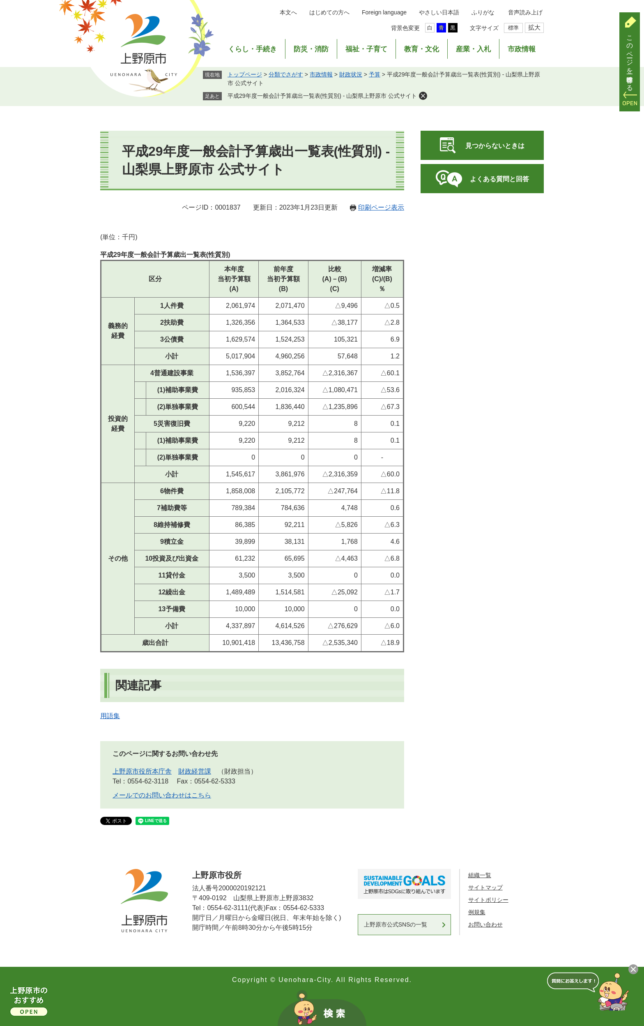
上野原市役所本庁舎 (142, 771)
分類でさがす (286, 74)
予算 (374, 74)
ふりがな (483, 12)
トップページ (245, 74)
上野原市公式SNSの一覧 (396, 924)
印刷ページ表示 (381, 207)
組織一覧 (479, 875)
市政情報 (522, 49)
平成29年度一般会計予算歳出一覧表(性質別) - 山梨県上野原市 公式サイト (322, 95)
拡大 (534, 27)
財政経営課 (194, 771)
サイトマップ (485, 887)
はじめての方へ (329, 12)
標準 (513, 28)
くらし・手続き (252, 49)
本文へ (288, 12)
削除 (423, 96)
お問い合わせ (485, 924)
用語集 (110, 715)
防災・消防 (311, 49)
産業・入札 (473, 49)
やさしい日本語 (439, 12)
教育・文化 (421, 49)
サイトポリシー (488, 900)
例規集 (476, 912)
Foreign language (384, 12)
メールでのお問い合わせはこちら (162, 795)
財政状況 (350, 74)
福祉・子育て (366, 49)
